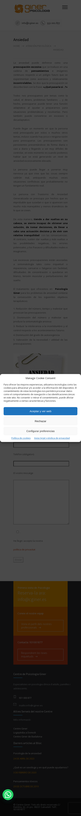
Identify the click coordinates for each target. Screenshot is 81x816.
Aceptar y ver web (40, 411)
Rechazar (40, 421)
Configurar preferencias (40, 431)
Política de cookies (21, 438)
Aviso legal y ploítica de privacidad (52, 438)
